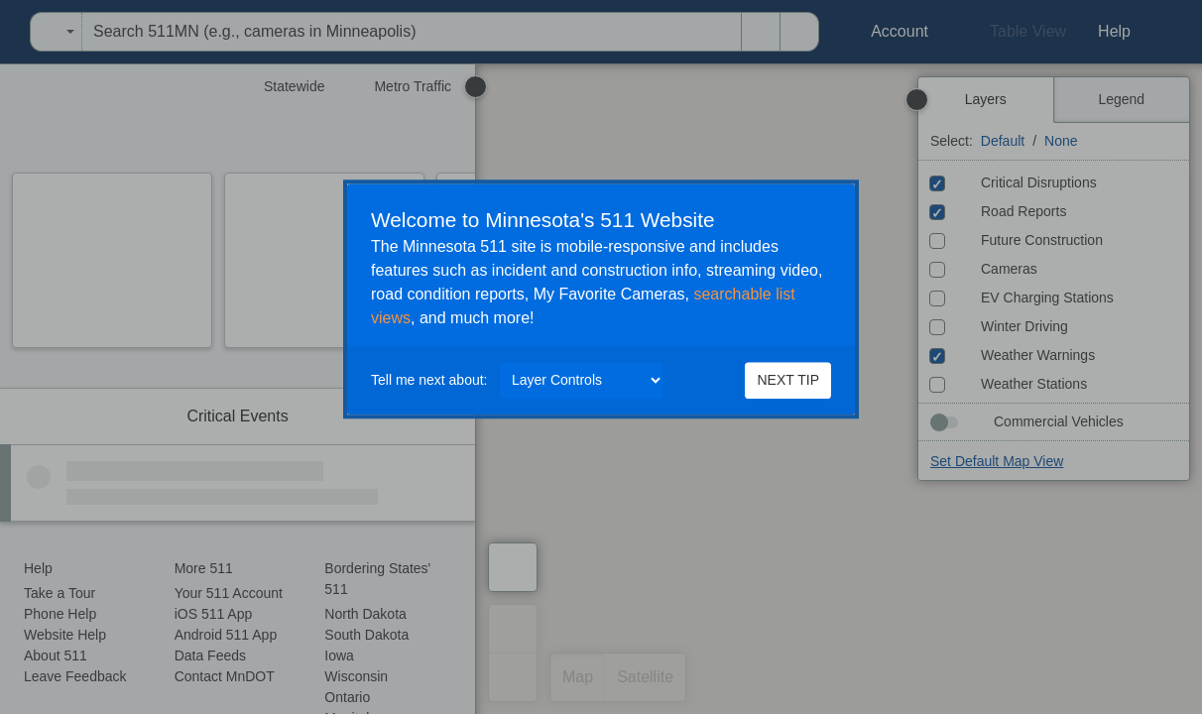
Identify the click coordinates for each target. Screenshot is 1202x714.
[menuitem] (6, 31)
